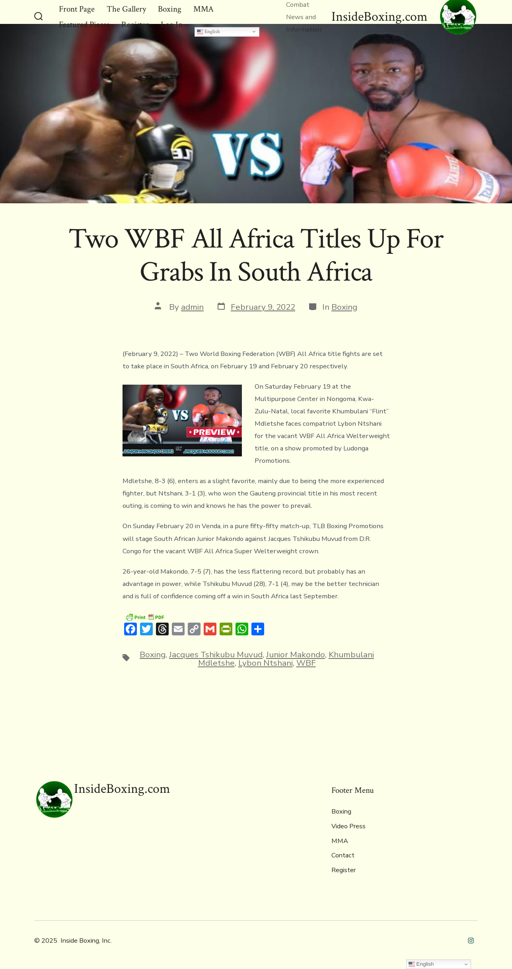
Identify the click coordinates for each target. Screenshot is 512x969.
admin (192, 307)
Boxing (344, 307)
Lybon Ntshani (265, 662)
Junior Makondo (295, 654)
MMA (339, 841)
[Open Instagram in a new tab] (471, 940)
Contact (342, 855)
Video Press (348, 826)
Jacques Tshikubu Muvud (216, 654)
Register (343, 870)
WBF (306, 662)
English (208, 31)
